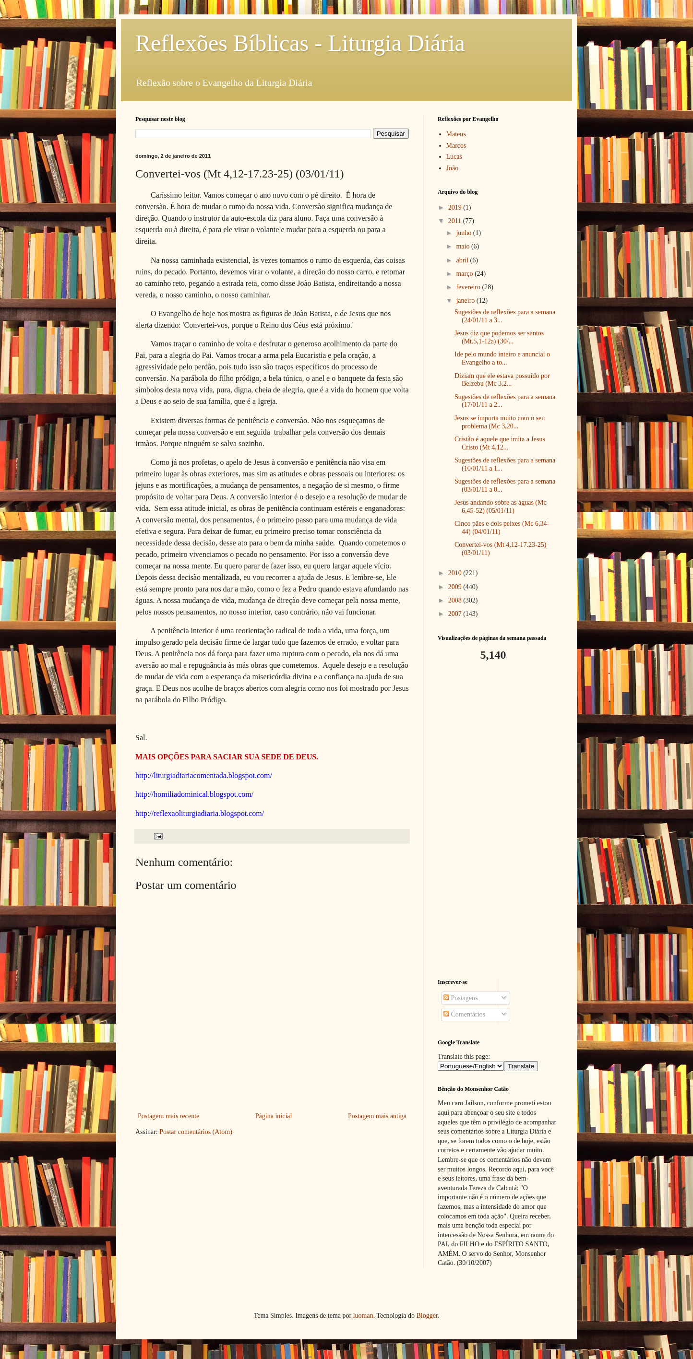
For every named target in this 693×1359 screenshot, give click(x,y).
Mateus (456, 134)
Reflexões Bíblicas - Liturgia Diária (300, 43)
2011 (455, 221)
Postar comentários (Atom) (195, 1131)
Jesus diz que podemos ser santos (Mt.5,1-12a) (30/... (499, 337)
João (452, 168)
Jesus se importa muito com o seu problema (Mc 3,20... (499, 422)
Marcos (456, 145)
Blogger (426, 1315)
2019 (456, 207)
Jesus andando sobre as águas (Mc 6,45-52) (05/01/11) (500, 506)
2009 (456, 587)
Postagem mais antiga (377, 1116)
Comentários (464, 1014)
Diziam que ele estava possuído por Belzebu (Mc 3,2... (502, 380)
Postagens (460, 998)
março (465, 273)
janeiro (466, 300)
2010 (456, 573)
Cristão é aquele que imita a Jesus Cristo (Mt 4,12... (499, 443)
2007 (456, 613)
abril (463, 260)
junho (464, 232)
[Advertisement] (498, 820)
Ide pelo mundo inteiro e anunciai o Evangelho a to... (502, 358)
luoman (363, 1315)
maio (463, 246)
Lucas (454, 156)
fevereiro (469, 287)
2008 (456, 600)
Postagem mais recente (168, 1116)
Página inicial (273, 1116)
